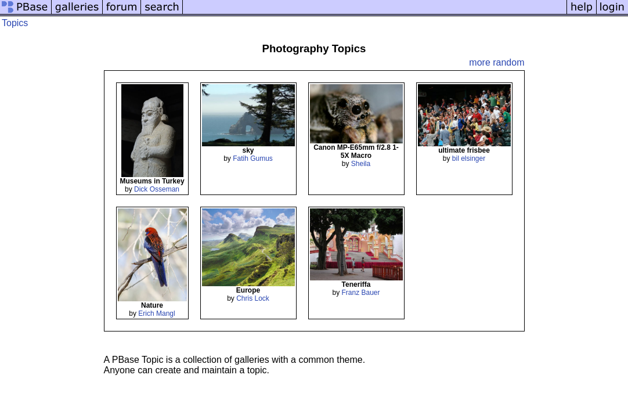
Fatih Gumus (253, 158)
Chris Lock (252, 298)
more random (496, 62)
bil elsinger (468, 158)
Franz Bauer (360, 293)
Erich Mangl (156, 313)
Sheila (360, 164)
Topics (15, 23)
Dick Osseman (156, 189)
